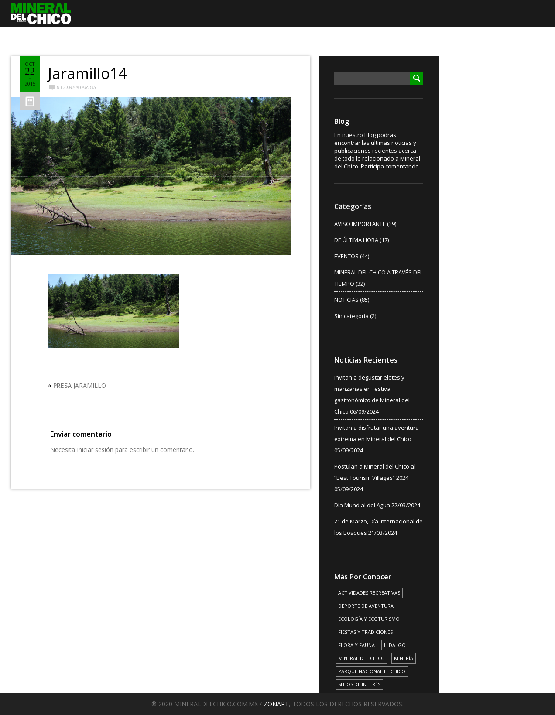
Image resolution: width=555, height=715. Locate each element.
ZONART (276, 704)
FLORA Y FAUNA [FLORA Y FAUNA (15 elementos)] (356, 645)
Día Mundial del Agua (362, 505)
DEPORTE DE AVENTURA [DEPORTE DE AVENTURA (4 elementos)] (366, 605)
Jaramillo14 (87, 73)
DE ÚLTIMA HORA (356, 240)
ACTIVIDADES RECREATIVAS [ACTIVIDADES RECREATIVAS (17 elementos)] (369, 592)
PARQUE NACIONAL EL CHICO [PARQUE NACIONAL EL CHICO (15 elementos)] (371, 671)
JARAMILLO (79, 385)
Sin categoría (351, 316)
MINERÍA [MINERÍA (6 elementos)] (403, 658)
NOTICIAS (346, 300)
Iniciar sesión (95, 449)
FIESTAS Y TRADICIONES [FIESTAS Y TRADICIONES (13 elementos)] (365, 632)
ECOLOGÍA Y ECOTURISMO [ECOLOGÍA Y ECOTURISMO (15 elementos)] (369, 619)
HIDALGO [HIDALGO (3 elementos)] (395, 645)
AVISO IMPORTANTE (360, 224)
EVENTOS (346, 256)
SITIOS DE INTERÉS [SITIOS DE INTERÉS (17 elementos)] (359, 684)
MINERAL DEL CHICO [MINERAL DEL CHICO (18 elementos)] (361, 658)
